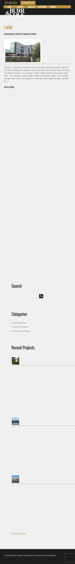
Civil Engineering (20, 323)
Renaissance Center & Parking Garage (20, 33)
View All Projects (18, 533)
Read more (9, 87)
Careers (53, 7)
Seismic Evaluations (21, 327)
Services (20, 7)
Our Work (42, 7)
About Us (31, 7)
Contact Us (28, 3)
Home (9, 7)
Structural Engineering (22, 331)
